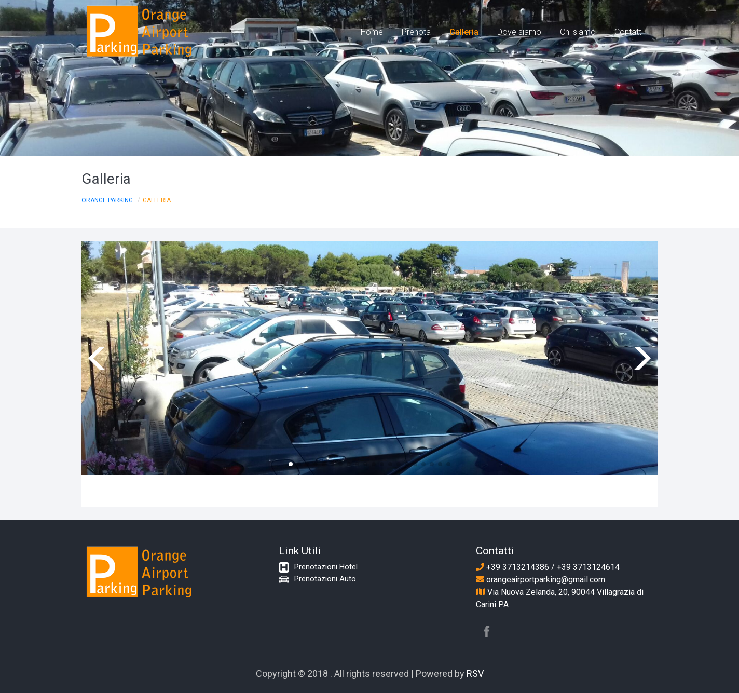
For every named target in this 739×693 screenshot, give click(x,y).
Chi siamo (578, 32)
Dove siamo (519, 32)
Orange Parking (107, 200)
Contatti (628, 32)
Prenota (416, 32)
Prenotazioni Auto (325, 578)
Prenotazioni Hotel (326, 567)
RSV (475, 673)
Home (372, 32)
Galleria (463, 32)
